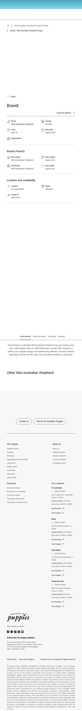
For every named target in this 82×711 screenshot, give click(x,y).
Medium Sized (12, 467)
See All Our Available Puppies (49, 421)
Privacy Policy (12, 659)
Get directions (58, 508)
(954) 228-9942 (60, 491)
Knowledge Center (59, 463)
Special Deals (12, 477)
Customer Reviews (59, 459)
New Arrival (11, 474)
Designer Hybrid (12, 449)
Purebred (10, 452)
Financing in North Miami (15, 499)
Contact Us (24, 421)
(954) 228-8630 (60, 585)
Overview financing (13, 488)
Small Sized (11, 470)
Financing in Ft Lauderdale (16, 491)
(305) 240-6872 (60, 522)
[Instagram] (12, 632)
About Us (56, 449)
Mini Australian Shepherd (22, 124)
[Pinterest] (22, 632)
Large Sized (11, 463)
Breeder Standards (59, 456)
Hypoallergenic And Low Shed (17, 459)
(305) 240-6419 (60, 553)
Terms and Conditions (26, 659)
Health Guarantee (59, 452)
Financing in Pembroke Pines (17, 502)
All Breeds (10, 456)
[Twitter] (19, 632)
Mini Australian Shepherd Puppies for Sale (31, 26)
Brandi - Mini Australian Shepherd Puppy (26, 31)
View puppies (58, 513)
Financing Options (66, 113)
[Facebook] (8, 632)
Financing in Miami (13, 495)
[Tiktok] (15, 632)
